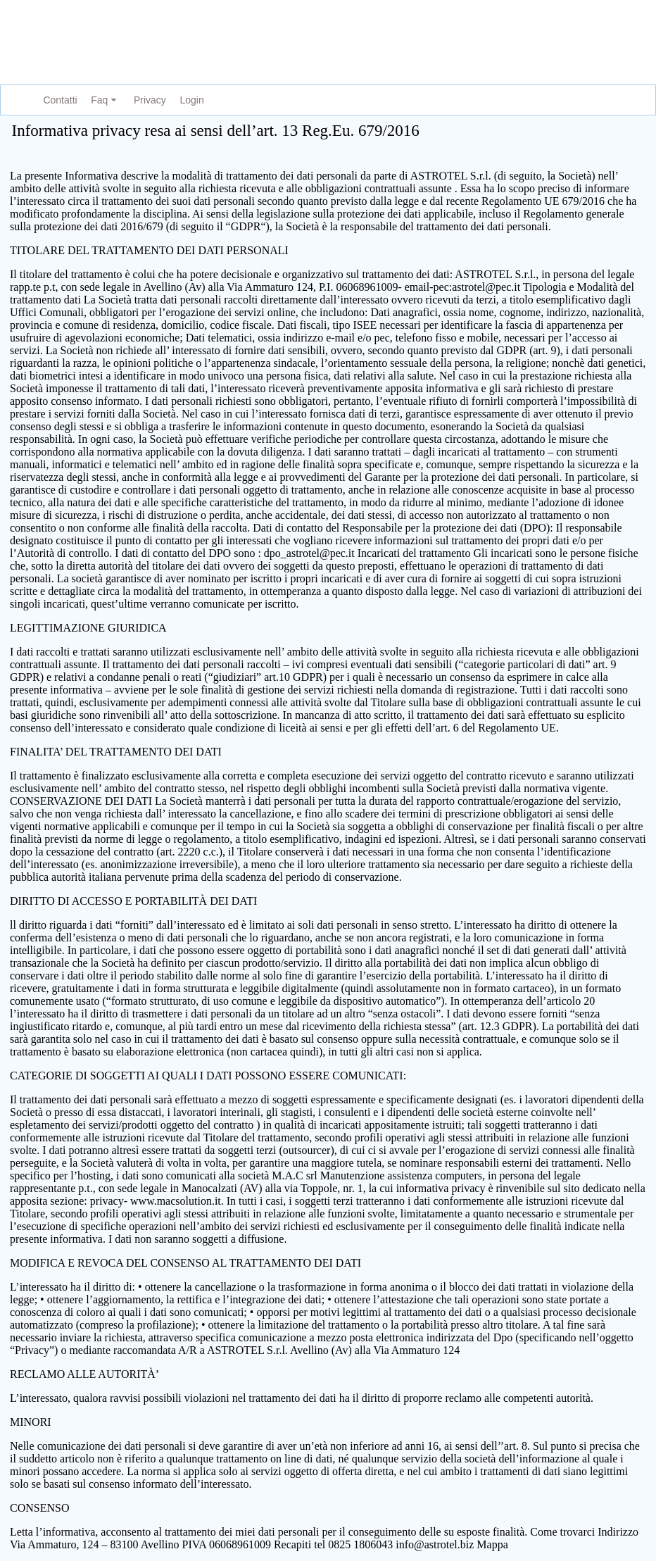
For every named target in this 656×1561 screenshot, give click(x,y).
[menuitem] (58, 100)
